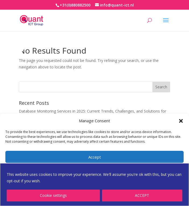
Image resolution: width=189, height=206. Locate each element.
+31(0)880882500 (75, 5)
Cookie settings (53, 195)
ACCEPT (142, 195)
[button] (181, 121)
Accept (94, 157)
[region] (94, 184)
